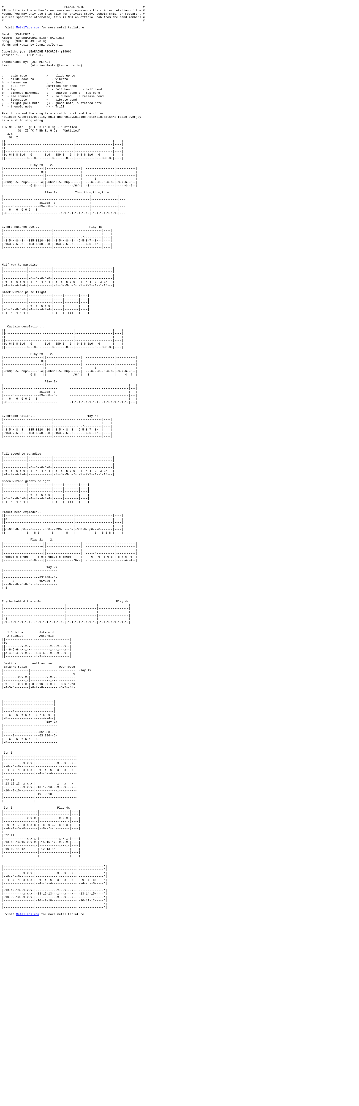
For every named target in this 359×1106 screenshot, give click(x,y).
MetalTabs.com (27, 33)
